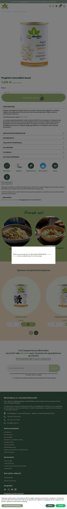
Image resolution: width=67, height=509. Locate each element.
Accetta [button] (60, 505)
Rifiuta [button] (50, 505)
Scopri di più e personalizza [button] (12, 505)
